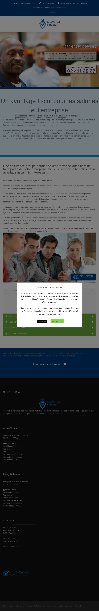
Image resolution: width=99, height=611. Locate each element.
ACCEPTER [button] (57, 321)
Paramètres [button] (42, 321)
